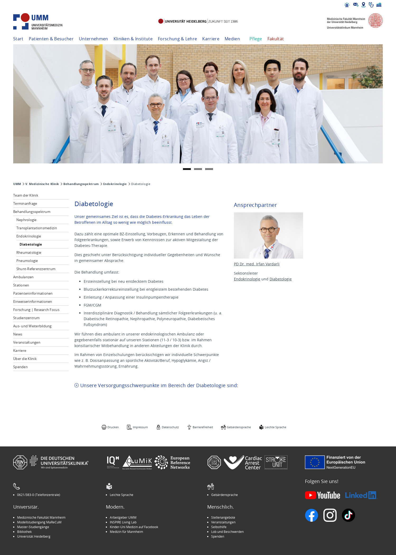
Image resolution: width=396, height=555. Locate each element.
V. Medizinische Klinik (42, 184)
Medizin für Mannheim (126, 531)
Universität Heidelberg (33, 536)
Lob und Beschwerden (227, 531)
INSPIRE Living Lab (123, 522)
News (17, 334)
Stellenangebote (223, 517)
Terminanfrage (25, 203)
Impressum (140, 427)
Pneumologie (27, 260)
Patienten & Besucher (51, 39)
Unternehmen (93, 39)
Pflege (255, 39)
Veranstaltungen (26, 342)
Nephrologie (26, 219)
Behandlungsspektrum (81, 184)
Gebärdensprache (239, 427)
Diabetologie (31, 244)
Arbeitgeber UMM (123, 517)
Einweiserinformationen (32, 301)
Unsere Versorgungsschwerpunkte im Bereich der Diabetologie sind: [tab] (159, 385)
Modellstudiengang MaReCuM (39, 522)
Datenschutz (170, 427)
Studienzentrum (26, 317)
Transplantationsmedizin (36, 228)
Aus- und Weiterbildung (32, 326)
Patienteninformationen (33, 293)
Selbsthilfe (219, 527)
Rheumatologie (28, 252)
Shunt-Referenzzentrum (35, 268)
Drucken (113, 427)
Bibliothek (24, 531)
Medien (232, 39)
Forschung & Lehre (177, 39)
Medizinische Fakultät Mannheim (41, 517)
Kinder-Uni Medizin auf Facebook (134, 527)
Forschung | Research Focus (36, 309)
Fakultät (275, 39)
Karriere (210, 39)
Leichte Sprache (275, 427)
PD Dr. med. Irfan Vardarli (257, 263)
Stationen (21, 285)
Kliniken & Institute (133, 39)
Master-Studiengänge (33, 527)
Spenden (20, 366)
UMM (17, 184)
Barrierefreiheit (203, 427)
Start (18, 39)
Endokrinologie (115, 184)
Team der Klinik (25, 195)
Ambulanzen (23, 277)
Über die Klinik (25, 358)
